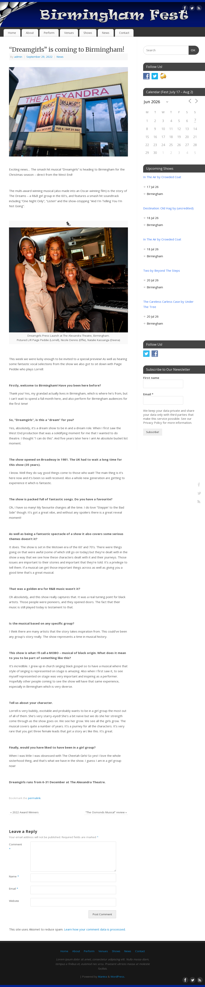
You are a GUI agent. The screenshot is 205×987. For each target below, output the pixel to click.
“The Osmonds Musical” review (106, 812)
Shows (87, 33)
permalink (34, 798)
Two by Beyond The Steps (161, 270)
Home (12, 33)
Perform (49, 33)
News (105, 33)
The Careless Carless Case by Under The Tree (168, 304)
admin (18, 57)
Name (14, 876)
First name (151, 378)
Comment (14, 847)
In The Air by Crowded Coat (162, 177)
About (30, 33)
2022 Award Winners (24, 812)
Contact (124, 33)
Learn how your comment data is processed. (95, 929)
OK (192, 49)
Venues (69, 33)
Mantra (102, 976)
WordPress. (118, 976)
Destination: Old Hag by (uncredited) (168, 208)
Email (13, 888)
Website (14, 901)
